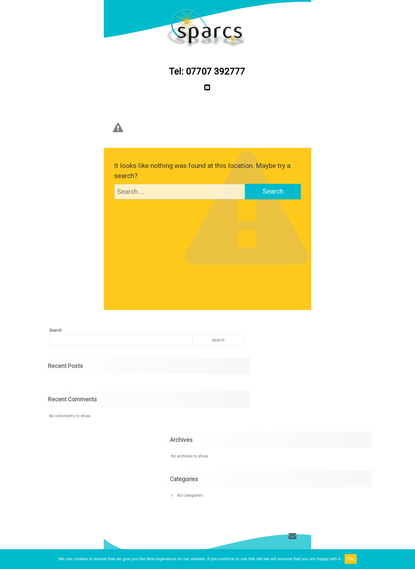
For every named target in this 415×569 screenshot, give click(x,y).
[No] (407, 559)
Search (164, 340)
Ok (350, 558)
